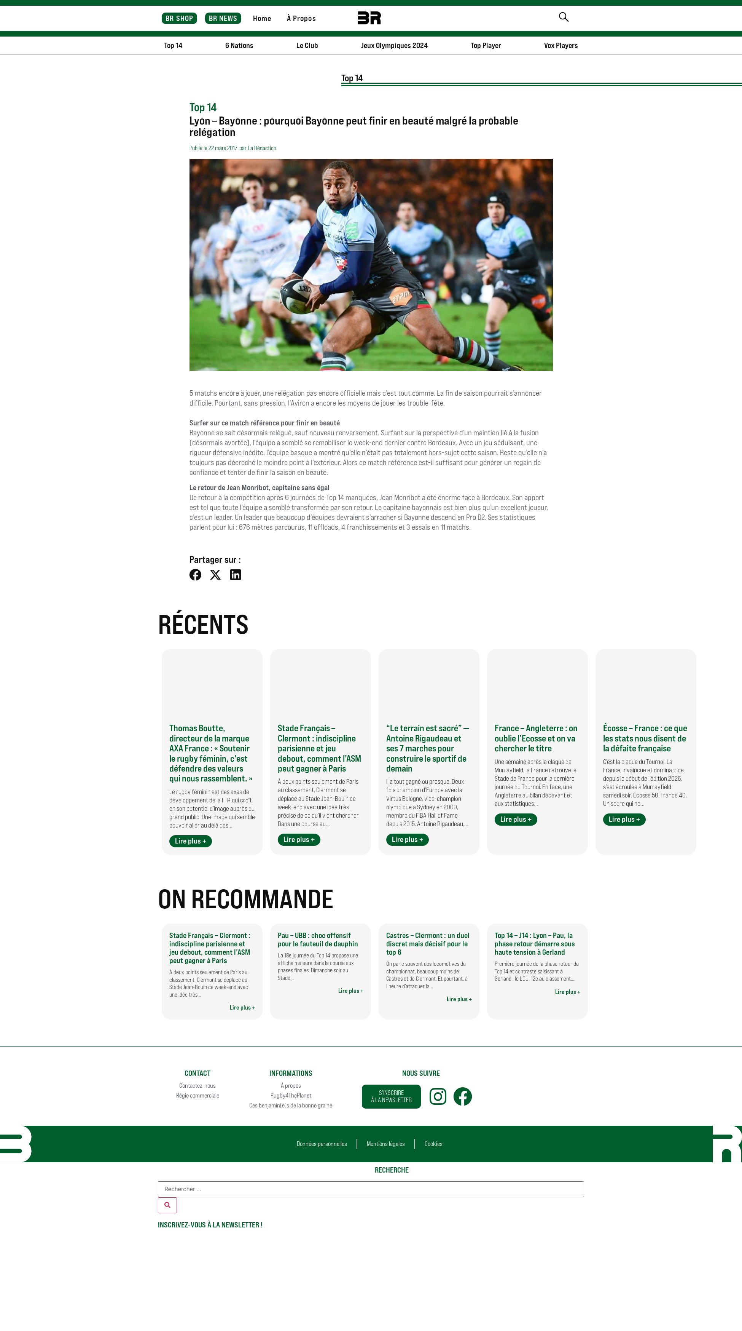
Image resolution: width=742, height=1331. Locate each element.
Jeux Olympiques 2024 (394, 45)
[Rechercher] (167, 1205)
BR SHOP (179, 18)
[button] (196, 574)
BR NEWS (223, 18)
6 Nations (239, 45)
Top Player (486, 45)
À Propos (301, 18)
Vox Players (561, 45)
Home (262, 18)
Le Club (307, 45)
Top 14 (173, 45)
